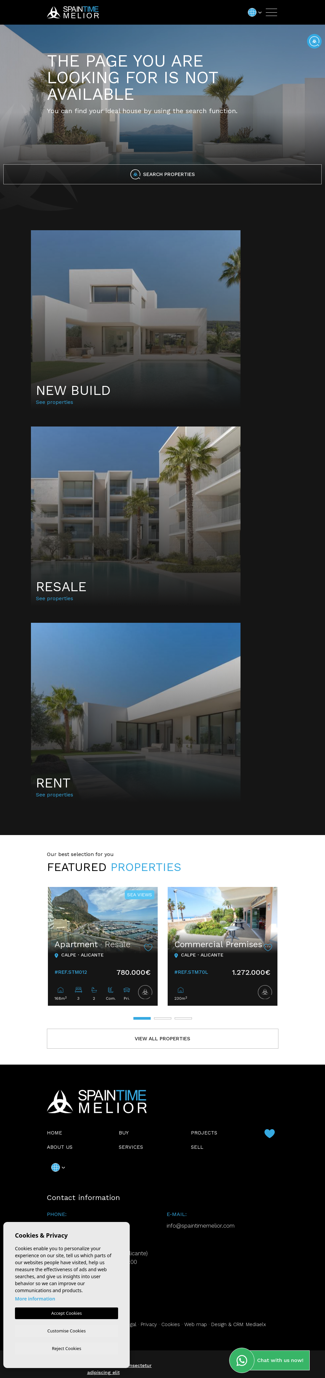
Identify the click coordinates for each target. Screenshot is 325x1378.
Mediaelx (256, 1324)
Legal (130, 1324)
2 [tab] (162, 1018)
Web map (195, 1324)
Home (54, 1133)
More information (35, 1297)
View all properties (162, 1039)
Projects (204, 1133)
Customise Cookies (66, 1330)
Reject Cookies (66, 1348)
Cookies (170, 1324)
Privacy (149, 1324)
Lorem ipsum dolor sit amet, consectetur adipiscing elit (103, 1369)
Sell (197, 1147)
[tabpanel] (103, 946)
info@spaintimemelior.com (201, 1225)
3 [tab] (183, 1018)
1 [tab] (142, 1018)
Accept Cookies (66, 1312)
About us (60, 1147)
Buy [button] (124, 1133)
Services (131, 1147)
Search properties (162, 174)
